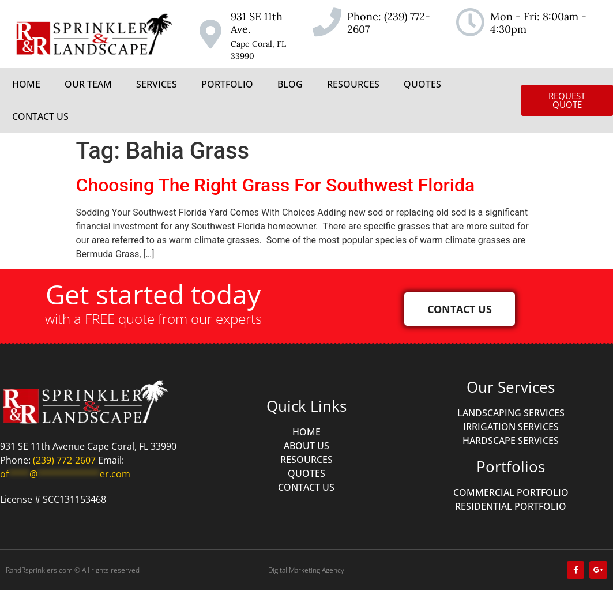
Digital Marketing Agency (306, 570)
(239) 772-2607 (388, 23)
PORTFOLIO (227, 84)
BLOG (290, 84)
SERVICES (156, 84)
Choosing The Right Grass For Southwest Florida (275, 185)
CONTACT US (40, 116)
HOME (26, 84)
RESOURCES (353, 84)
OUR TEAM (88, 84)
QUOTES (422, 84)
